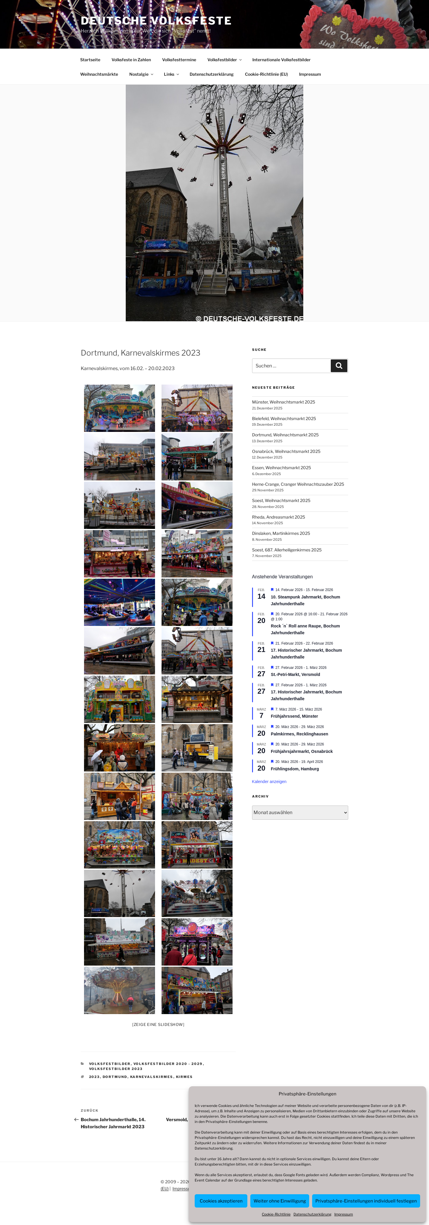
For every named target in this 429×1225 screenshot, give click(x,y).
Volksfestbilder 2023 (116, 1069)
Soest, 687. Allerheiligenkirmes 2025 (287, 549)
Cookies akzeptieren (221, 1201)
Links (172, 74)
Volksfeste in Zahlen (131, 59)
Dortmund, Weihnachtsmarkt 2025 (285, 434)
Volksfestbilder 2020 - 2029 (168, 1064)
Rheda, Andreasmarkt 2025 (278, 516)
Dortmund (115, 1077)
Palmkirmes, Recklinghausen (299, 734)
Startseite (90, 59)
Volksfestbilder (225, 59)
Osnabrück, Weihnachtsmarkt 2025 (286, 451)
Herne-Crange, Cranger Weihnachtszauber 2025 (298, 484)
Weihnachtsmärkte (99, 74)
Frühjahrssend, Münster (294, 716)
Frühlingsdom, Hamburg (295, 768)
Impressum (343, 1214)
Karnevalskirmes (151, 1077)
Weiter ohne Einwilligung (280, 1201)
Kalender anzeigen (269, 781)
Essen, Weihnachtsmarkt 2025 (281, 467)
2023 (94, 1077)
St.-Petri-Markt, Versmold (295, 674)
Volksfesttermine (179, 59)
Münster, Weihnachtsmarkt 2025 (283, 401)
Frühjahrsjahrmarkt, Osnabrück (302, 751)
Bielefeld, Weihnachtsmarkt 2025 (284, 418)
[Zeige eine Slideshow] (158, 1024)
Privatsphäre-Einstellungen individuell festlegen (366, 1201)
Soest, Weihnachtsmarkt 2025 (281, 500)
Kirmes (184, 1077)
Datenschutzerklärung (214, 1148)
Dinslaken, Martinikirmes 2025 (281, 533)
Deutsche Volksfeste (156, 20)
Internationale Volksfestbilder (281, 59)
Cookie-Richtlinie (276, 1214)
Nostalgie (141, 74)
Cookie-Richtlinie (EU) (266, 74)
